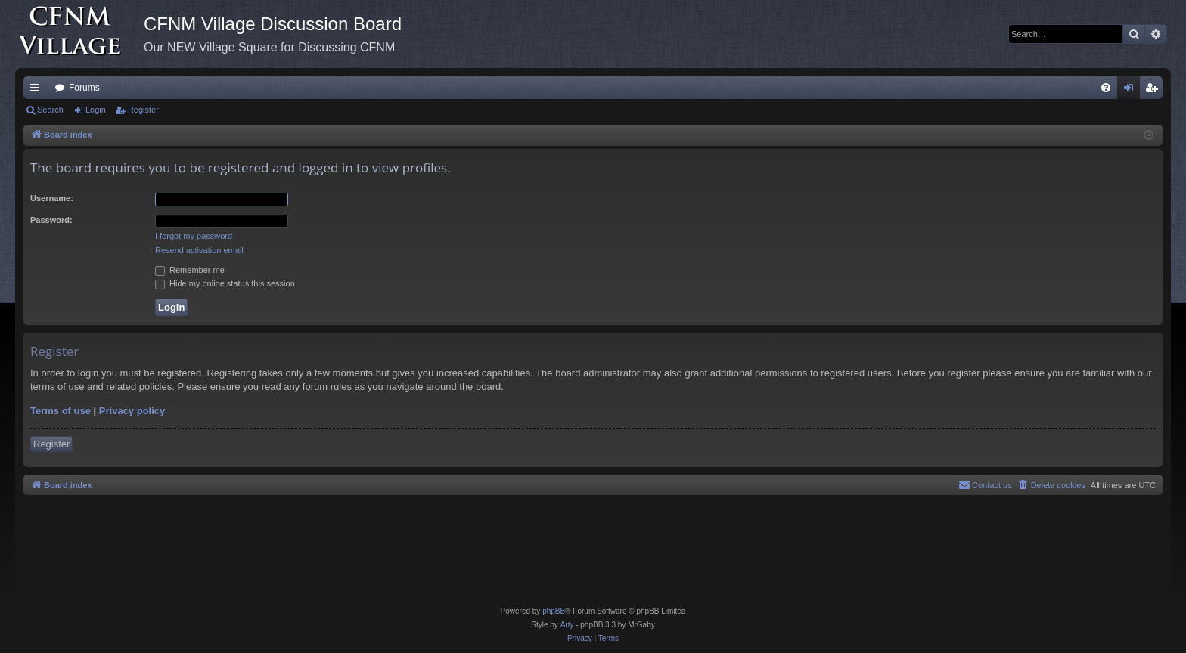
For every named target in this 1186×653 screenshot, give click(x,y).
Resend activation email (199, 250)
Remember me (190, 269)
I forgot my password (193, 235)
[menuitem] (1105, 87)
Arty (567, 625)
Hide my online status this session (225, 283)
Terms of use (60, 410)
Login (95, 109)
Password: (51, 219)
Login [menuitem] (1132, 90)
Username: (51, 198)
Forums (84, 87)
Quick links (37, 90)
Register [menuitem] (1155, 90)
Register (143, 109)
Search (50, 109)
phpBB (553, 611)
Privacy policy (132, 410)
